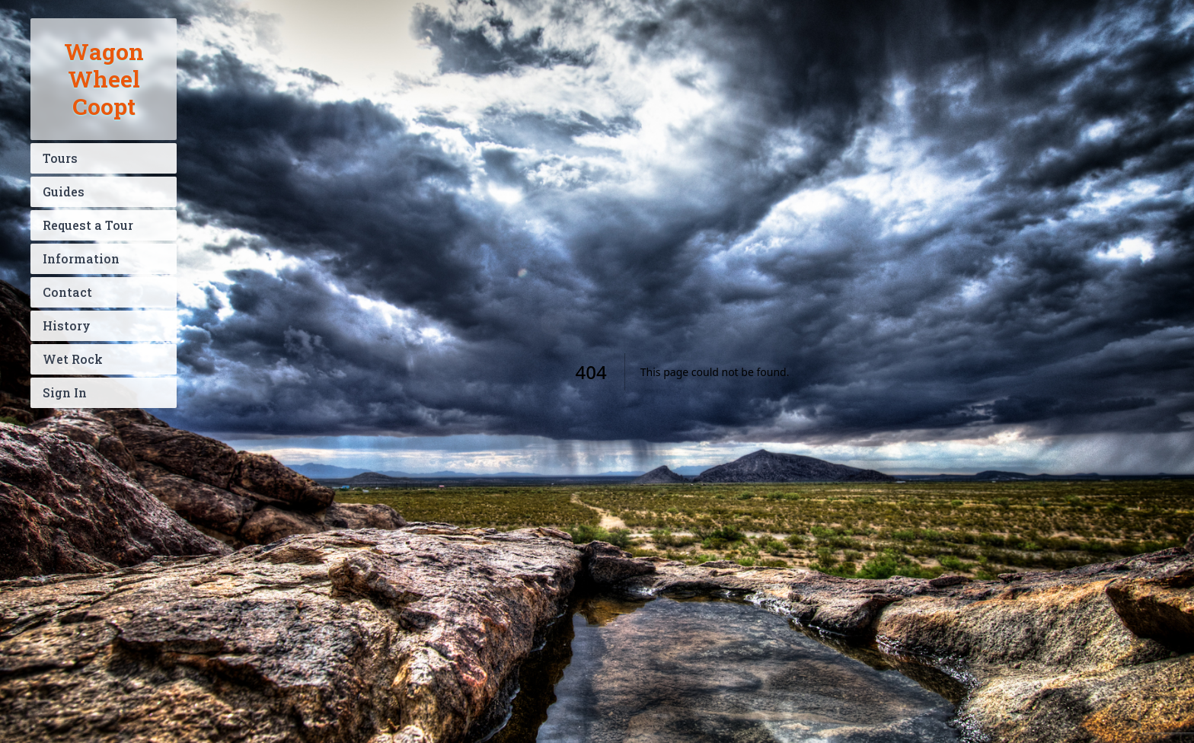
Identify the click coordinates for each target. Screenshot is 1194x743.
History (67, 325)
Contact (67, 292)
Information (81, 258)
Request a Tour (88, 225)
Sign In (65, 392)
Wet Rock (73, 359)
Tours (60, 158)
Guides (64, 191)
